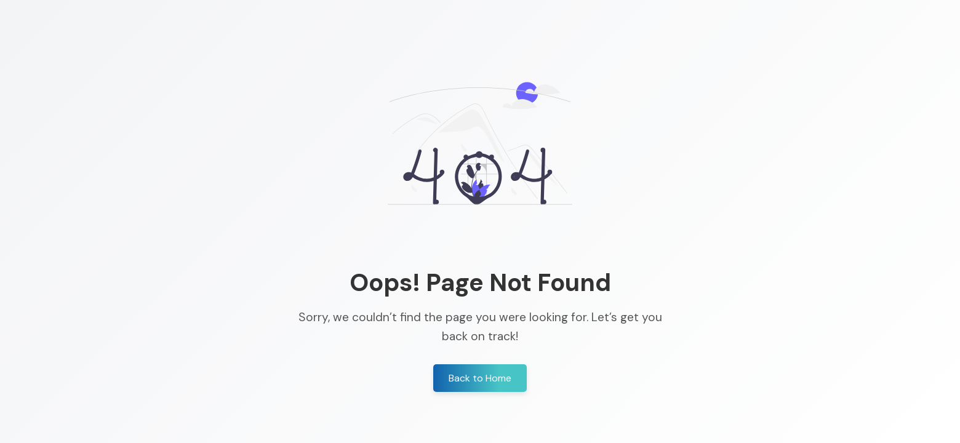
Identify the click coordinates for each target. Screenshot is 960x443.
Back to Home (480, 378)
